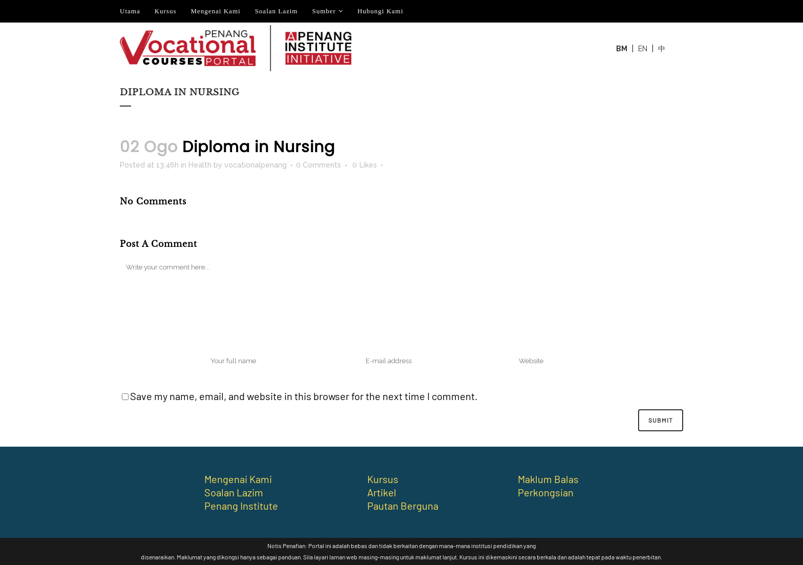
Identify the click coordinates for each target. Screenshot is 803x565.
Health (200, 165)
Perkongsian (546, 492)
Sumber (323, 11)
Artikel (381, 492)
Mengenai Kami (216, 11)
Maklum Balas (548, 479)
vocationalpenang (255, 165)
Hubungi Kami (380, 11)
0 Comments (318, 165)
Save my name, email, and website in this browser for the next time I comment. (304, 396)
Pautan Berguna (402, 505)
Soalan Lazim (276, 11)
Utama (130, 11)
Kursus (166, 11)
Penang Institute (241, 505)
